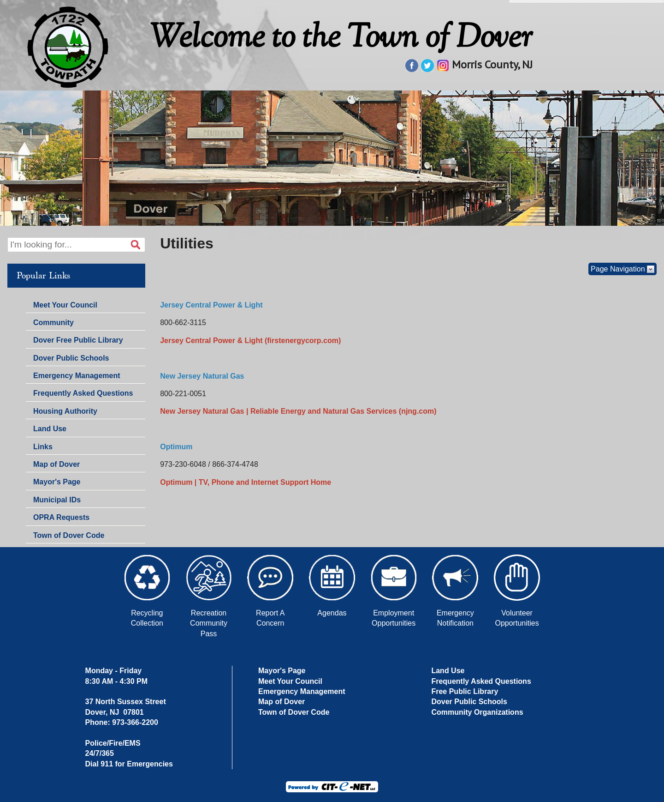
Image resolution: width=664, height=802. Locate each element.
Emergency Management (76, 376)
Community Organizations (477, 712)
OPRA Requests (61, 517)
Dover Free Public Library (78, 340)
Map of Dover (56, 464)
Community (53, 322)
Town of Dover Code (68, 535)
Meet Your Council (65, 305)
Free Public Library (464, 691)
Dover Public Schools (71, 358)
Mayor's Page (57, 482)
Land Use (49, 429)
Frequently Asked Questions (83, 393)
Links (43, 447)
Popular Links (43, 275)
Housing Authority (65, 411)
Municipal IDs (57, 500)
